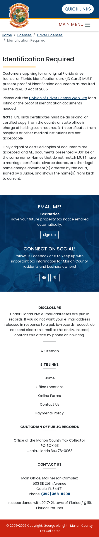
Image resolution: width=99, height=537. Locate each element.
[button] (44, 278)
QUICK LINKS (78, 9)
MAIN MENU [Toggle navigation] (75, 24)
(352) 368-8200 (55, 494)
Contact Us (49, 404)
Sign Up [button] (49, 234)
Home (7, 35)
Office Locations (49, 386)
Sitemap (49, 351)
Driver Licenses (50, 35)
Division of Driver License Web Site (58, 97)
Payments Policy (49, 413)
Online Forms (49, 395)
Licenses (24, 35)
